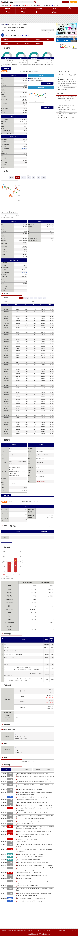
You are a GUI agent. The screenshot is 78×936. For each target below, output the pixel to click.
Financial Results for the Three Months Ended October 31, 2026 (31, 789)
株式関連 (38, 769)
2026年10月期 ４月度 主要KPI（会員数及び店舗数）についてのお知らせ (34, 776)
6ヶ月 (23, 177)
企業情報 (38, 39)
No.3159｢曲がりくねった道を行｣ (65, 79)
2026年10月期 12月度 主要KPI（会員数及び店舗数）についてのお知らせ (34, 865)
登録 (73, 2)
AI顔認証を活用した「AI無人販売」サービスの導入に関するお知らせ (32, 831)
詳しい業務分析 (47, 83)
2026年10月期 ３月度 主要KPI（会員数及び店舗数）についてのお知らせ (34, 781)
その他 (48, 769)
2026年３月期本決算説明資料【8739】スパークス (67, 114)
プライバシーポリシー (37, 930)
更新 (50, 30)
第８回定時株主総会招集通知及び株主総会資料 (27, 859)
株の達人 (44, 930)
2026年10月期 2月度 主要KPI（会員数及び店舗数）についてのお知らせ (34, 805)
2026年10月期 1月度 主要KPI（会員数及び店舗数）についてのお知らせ (34, 815)
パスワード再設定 (17, 930)
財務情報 (6, 43)
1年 (29, 177)
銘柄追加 (44, 30)
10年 (43, 177)
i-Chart (48, 930)
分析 (17, 43)
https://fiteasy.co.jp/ (40, 481)
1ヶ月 (11, 177)
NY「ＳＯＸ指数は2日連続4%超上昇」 (67, 87)
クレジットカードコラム (70, 930)
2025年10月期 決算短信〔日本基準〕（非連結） (28, 901)
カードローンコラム (55, 930)
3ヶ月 (17, 177)
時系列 (27, 39)
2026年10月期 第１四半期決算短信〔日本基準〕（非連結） (31, 797)
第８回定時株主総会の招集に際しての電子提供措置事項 (29, 856)
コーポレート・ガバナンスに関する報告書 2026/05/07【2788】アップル (67, 97)
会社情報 (4, 930)
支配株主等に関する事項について (24, 823)
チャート (17, 39)
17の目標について (50, 526)
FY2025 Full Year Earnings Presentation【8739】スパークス (67, 110)
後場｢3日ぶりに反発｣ (63, 89)
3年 (33, 177)
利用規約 (30, 930)
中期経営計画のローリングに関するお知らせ (27, 885)
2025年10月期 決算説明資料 (23, 878)
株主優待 (27, 43)
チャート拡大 (47, 107)
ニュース (16, 769)
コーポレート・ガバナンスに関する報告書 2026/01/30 (29, 818)
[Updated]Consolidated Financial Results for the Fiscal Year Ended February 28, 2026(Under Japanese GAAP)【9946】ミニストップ (66, 104)
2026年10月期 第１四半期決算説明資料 (26, 799)
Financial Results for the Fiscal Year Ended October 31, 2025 (31, 875)
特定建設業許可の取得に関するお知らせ (26, 839)
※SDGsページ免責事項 (6, 542)
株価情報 (6, 39)
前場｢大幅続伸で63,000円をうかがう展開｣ (67, 76)
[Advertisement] (39, 18)
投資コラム (62, 930)
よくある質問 (9, 930)
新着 (6, 769)
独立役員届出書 (20, 841)
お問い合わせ (24, 930)
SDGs (48, 39)
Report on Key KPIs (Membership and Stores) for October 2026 (31, 773)
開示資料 (38, 43)
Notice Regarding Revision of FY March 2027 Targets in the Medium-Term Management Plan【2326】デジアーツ (67, 120)
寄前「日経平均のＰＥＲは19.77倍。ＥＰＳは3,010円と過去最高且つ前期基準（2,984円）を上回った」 (67, 83)
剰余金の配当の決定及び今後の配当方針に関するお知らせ (30, 898)
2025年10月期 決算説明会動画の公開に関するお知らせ (29, 872)
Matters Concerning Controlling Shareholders (27, 821)
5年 (38, 177)
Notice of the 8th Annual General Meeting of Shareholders (30, 854)
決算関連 (27, 769)
